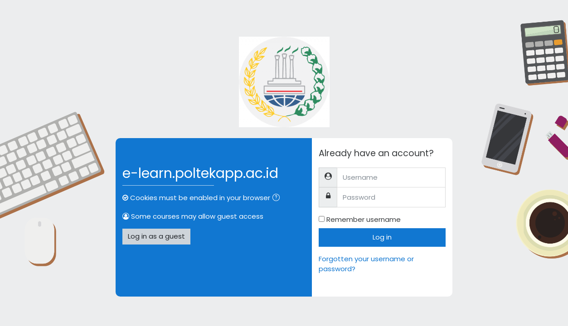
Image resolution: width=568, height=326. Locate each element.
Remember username (363, 219)
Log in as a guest (156, 236)
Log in (382, 237)
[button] (278, 198)
